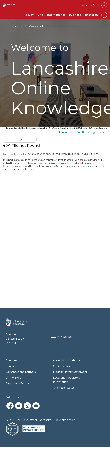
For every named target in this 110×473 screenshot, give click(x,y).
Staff (96, 5)
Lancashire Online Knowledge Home (82, 132)
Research (91, 14)
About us (11, 360)
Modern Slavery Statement (70, 372)
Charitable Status (63, 387)
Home (18, 26)
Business (75, 14)
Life (40, 14)
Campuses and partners (21, 372)
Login (19, 139)
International (56, 14)
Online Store (13, 377)
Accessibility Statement (68, 360)
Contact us (12, 366)
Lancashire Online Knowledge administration (71, 163)
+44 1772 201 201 (61, 337)
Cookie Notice (62, 366)
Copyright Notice (64, 420)
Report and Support (18, 383)
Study (30, 14)
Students (84, 5)
